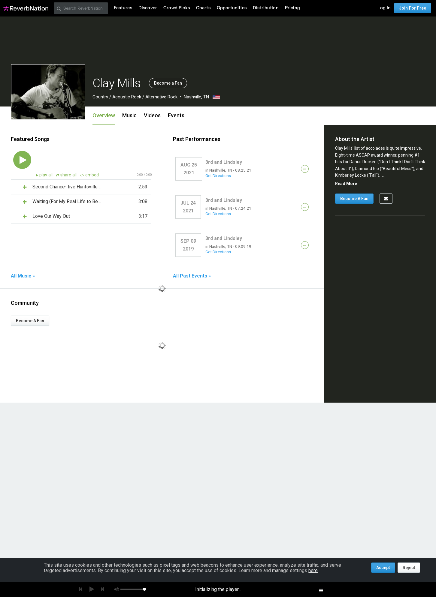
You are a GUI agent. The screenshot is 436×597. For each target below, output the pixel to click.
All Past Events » (192, 276)
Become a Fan (168, 83)
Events (176, 115)
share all (67, 175)
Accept (383, 567)
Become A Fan (30, 320)
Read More (346, 183)
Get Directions (218, 175)
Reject (409, 567)
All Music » (23, 276)
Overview (103, 115)
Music (129, 115)
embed (89, 175)
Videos (152, 115)
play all (46, 175)
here (313, 570)
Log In (384, 7)
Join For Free (412, 8)
